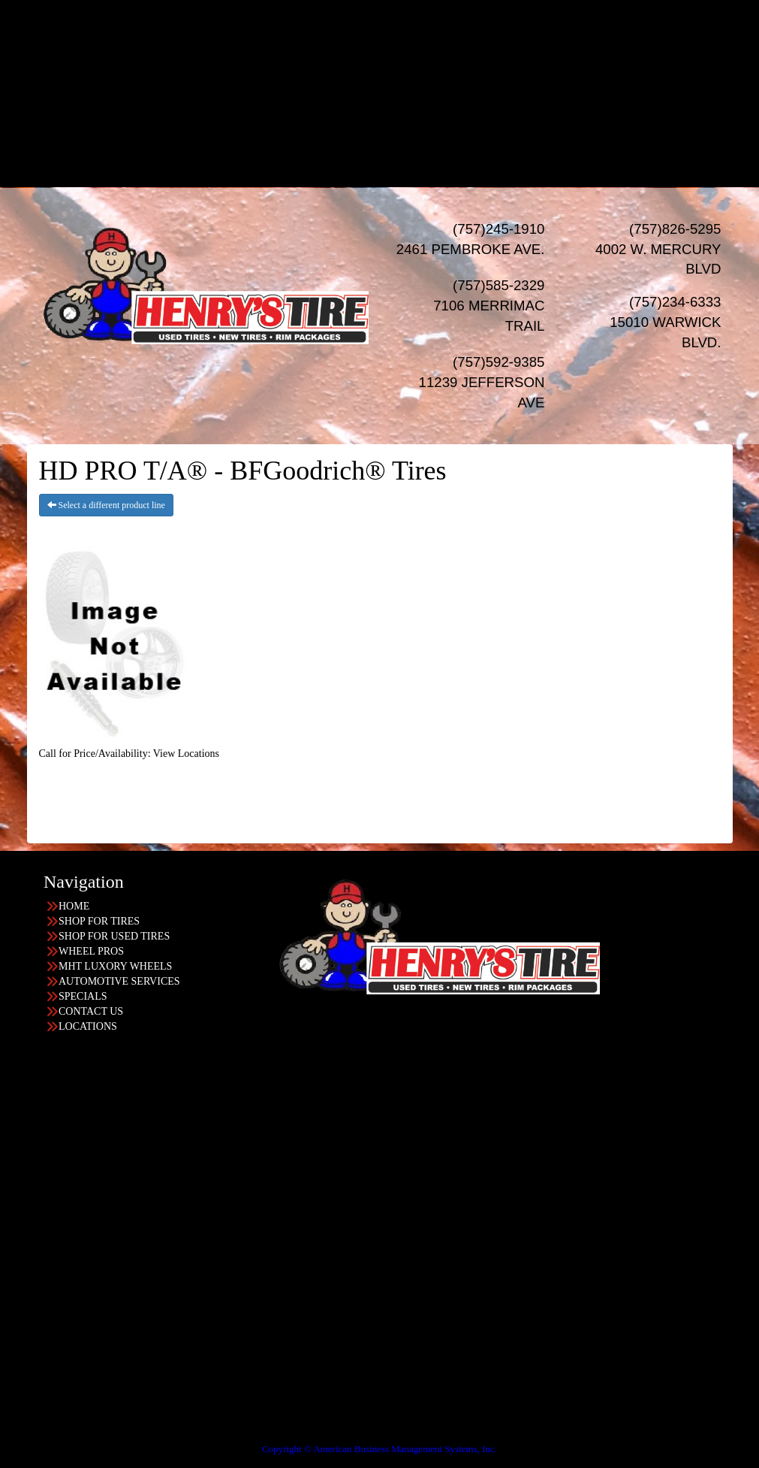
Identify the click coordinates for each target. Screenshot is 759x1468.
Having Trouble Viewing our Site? (72, 1438)
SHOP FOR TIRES (99, 921)
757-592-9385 (61, 1348)
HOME (394, 6)
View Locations (186, 753)
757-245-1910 (61, 1227)
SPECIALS (394, 111)
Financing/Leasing (394, 126)
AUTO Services (395, 96)
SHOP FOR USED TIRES (114, 936)
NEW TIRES (395, 21)
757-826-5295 (61, 1107)
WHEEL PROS (91, 951)
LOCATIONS (395, 171)
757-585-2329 (61, 1288)
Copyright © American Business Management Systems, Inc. (379, 1448)
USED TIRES (394, 36)
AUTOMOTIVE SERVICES (119, 981)
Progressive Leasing (409, 141)
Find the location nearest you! (264, 1062)
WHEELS (394, 51)
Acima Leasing (409, 156)
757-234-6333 (61, 1167)
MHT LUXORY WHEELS (115, 966)
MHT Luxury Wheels (409, 81)
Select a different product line (106, 505)
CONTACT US (91, 1011)
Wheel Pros (409, 66)
